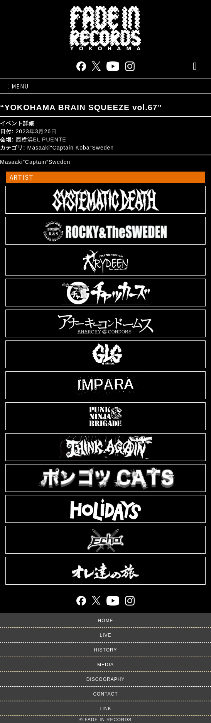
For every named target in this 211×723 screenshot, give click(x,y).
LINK (105, 708)
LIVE (105, 635)
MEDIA (105, 664)
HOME (105, 620)
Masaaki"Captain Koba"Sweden (70, 148)
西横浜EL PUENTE (41, 139)
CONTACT (105, 694)
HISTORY (105, 650)
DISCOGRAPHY (105, 679)
